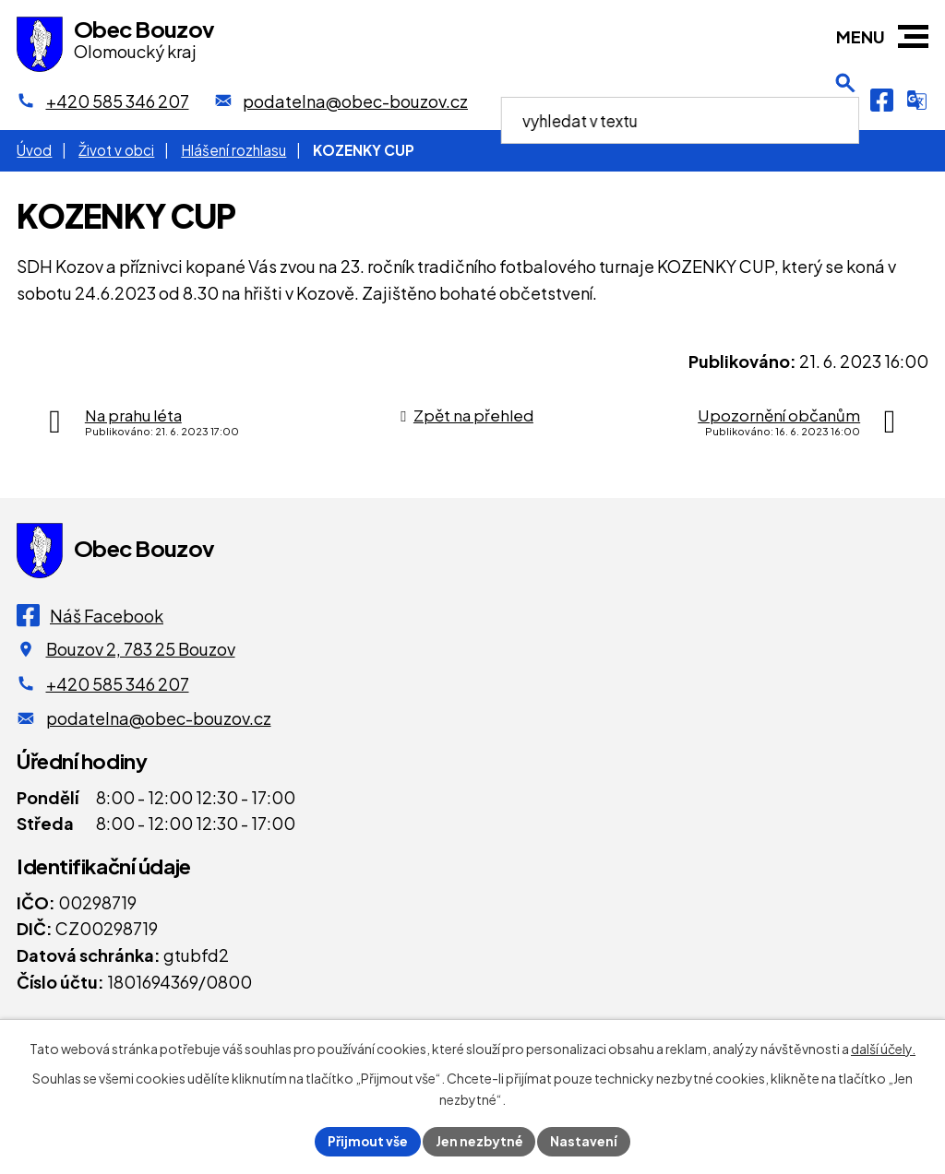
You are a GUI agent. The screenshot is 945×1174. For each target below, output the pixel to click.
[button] (913, 36)
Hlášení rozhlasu (233, 150)
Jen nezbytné (480, 1140)
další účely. (883, 1048)
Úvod (34, 150)
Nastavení (585, 1140)
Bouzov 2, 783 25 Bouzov (140, 648)
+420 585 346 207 (117, 683)
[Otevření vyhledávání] (845, 100)
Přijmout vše (367, 1140)
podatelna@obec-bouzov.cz (158, 718)
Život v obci (116, 150)
